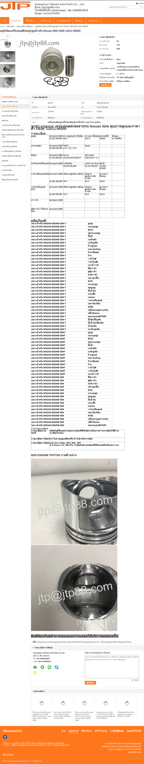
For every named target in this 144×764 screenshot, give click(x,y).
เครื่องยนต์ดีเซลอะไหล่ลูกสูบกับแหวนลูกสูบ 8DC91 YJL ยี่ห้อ (126, 714)
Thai (140, 3)
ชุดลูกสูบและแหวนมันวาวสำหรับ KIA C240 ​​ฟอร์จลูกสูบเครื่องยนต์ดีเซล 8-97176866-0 (105, 715)
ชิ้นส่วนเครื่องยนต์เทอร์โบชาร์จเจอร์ (13, 136)
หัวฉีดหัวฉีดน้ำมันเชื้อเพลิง (11, 156)
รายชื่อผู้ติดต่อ (117, 731)
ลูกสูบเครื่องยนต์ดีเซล (25, 26)
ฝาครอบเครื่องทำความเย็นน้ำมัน (14, 165)
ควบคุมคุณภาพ (63, 21)
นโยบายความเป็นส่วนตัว (14, 743)
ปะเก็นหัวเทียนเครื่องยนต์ (11, 125)
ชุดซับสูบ (5, 121)
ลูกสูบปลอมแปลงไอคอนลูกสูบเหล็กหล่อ (51, 642)
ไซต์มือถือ (8, 755)
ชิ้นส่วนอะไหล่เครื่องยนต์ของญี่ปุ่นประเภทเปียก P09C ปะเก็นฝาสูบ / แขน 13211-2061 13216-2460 (41, 716)
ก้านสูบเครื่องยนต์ (8, 175)
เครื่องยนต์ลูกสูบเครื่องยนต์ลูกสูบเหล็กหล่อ (115, 642)
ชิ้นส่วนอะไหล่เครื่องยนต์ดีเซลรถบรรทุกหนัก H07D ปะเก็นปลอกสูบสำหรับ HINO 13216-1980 (84, 716)
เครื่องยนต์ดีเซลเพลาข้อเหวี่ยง (13, 130)
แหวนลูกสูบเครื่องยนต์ (10, 111)
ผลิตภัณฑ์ (16, 21)
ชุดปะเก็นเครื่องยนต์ (9, 116)
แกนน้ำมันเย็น (7, 170)
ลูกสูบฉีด (5, 161)
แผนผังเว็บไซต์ (134, 731)
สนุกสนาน (93, 21)
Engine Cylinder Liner (10, 102)
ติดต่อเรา (79, 21)
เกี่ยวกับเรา (31, 21)
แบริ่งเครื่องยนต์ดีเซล (9, 147)
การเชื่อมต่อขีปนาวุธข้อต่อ (11, 151)
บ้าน (5, 21)
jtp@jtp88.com (134, 752)
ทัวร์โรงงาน (46, 21)
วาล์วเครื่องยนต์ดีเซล (9, 142)
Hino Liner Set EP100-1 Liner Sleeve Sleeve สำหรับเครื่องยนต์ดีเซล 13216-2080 (63, 715)
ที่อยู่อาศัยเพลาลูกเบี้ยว (10, 180)
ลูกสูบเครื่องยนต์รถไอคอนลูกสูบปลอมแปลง (83, 642)
